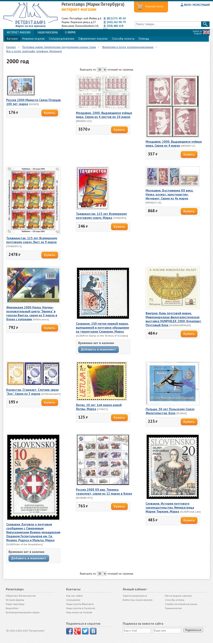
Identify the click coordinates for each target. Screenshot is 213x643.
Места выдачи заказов (178, 595)
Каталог (12, 39)
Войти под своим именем (137, 599)
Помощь (144, 39)
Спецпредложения (61, 39)
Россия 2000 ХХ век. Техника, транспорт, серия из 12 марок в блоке (104, 492)
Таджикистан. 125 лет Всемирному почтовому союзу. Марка (101, 216)
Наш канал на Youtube (79, 612)
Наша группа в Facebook (80, 608)
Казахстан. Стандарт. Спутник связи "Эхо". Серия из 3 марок (32, 392)
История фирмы (15, 599)
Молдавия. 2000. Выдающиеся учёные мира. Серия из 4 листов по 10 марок (104, 115)
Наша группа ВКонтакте (80, 604)
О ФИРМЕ (70, 32)
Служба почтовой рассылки (181, 604)
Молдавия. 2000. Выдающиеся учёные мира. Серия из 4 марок (174, 143)
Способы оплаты (123, 39)
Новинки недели (33, 39)
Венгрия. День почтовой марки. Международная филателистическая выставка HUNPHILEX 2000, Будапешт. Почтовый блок (174, 319)
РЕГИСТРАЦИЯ (201, 4)
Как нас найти (74, 595)
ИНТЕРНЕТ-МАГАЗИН (19, 32)
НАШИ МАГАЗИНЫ (48, 32)
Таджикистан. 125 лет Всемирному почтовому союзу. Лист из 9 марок (31, 240)
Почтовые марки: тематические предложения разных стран (59, 47)
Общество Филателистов (21, 595)
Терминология (173, 608)
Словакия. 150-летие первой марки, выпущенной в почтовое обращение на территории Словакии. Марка (102, 327)
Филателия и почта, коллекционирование (128, 47)
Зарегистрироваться (135, 595)
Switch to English (197, 32)
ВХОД (187, 4)
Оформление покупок (93, 39)
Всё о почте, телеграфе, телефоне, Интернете (34, 51)
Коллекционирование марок (23, 612)
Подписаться (193, 630)
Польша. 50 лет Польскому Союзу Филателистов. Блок (170, 411)
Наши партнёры (15, 604)
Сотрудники (73, 599)
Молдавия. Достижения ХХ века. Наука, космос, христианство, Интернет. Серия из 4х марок (169, 194)
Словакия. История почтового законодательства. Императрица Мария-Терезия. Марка (170, 507)
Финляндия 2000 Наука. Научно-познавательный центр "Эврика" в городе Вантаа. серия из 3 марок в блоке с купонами (31, 313)
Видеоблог (12, 608)
